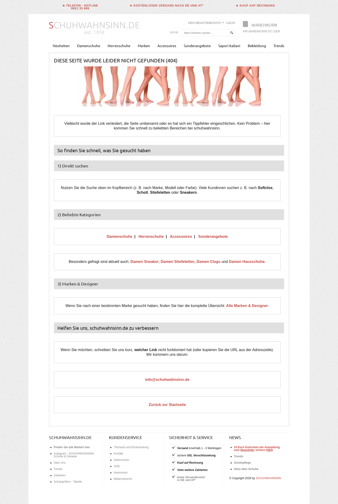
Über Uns (60, 462)
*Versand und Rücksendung (131, 447)
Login (230, 22)
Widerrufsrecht (123, 479)
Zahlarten (60, 475)
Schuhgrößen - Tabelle (68, 481)
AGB (117, 466)
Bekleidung (257, 45)
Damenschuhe (88, 45)
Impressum (121, 472)
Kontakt (118, 453)
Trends (279, 45)
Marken (144, 45)
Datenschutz (121, 460)
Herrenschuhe (119, 45)
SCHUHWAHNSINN (268, 478)
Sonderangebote (197, 45)
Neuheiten (61, 45)
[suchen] (231, 33)
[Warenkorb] (263, 27)
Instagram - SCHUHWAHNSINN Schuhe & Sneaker (74, 455)
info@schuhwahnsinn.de (167, 380)
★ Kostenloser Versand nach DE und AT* (166, 5)
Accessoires (167, 45)
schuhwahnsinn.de (70, 437)
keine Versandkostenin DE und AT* (191, 479)
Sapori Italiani (229, 45)
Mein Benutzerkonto (204, 22)
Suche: (174, 32)
